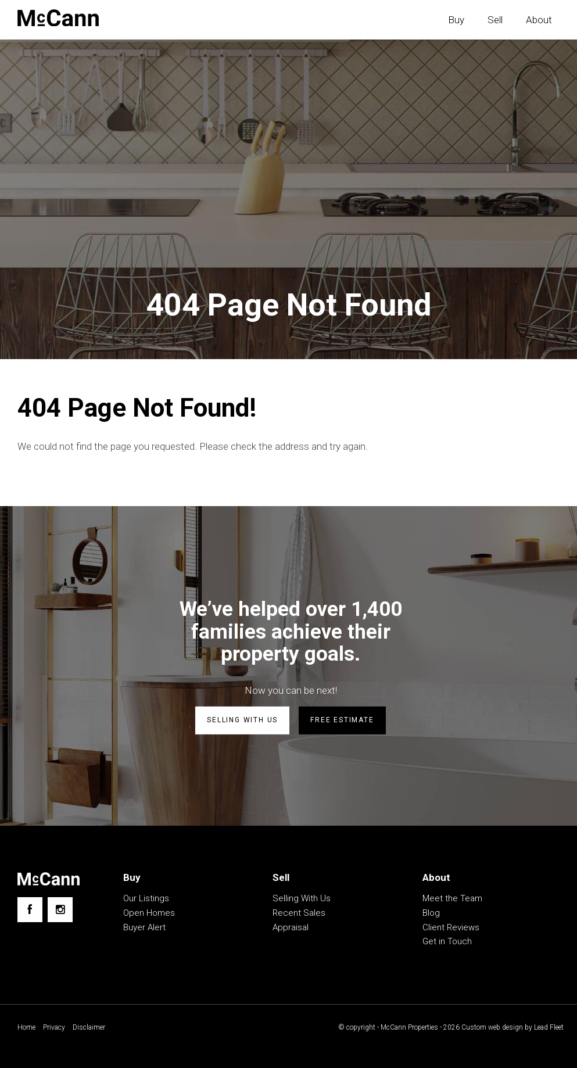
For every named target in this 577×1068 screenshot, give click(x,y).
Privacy (54, 1027)
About (539, 20)
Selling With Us (302, 898)
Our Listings (146, 898)
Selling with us (242, 720)
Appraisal (291, 927)
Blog (431, 913)
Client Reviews (450, 927)
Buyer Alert (144, 927)
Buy (456, 20)
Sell (495, 20)
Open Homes (149, 913)
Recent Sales (299, 913)
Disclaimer (89, 1027)
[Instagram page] (60, 909)
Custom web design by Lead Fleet (512, 1027)
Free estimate (342, 720)
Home (26, 1027)
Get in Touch (447, 941)
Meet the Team (452, 898)
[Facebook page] (29, 909)
